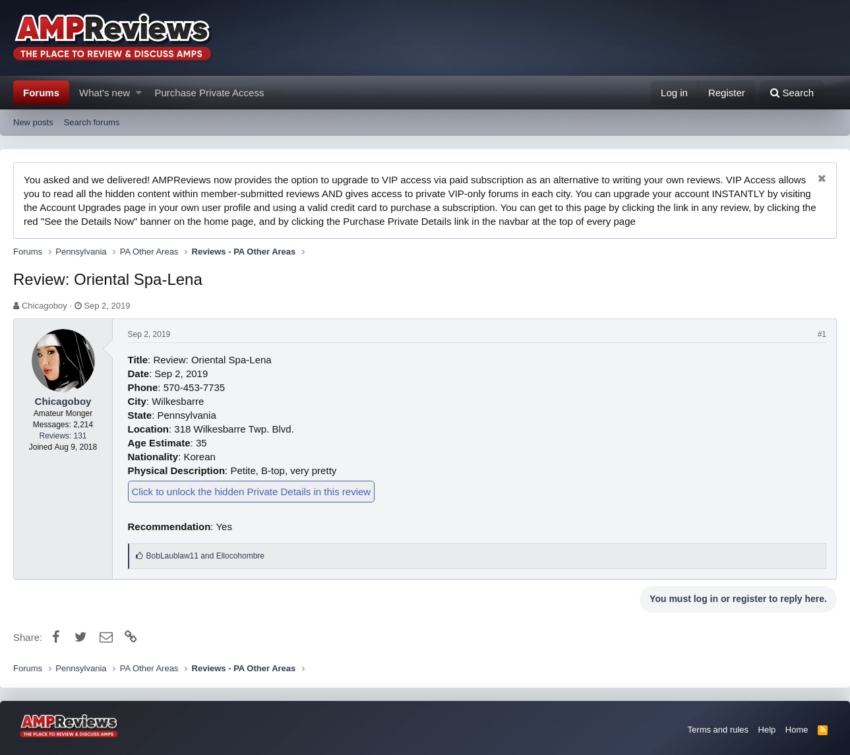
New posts (33, 122)
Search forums (92, 122)
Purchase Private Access (209, 92)
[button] (139, 92)
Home (796, 730)
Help (767, 730)
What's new (104, 92)
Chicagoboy (44, 306)
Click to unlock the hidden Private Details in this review (251, 491)
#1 (822, 334)
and (205, 555)
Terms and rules (718, 730)
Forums (41, 92)
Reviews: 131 (62, 435)
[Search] (792, 92)
